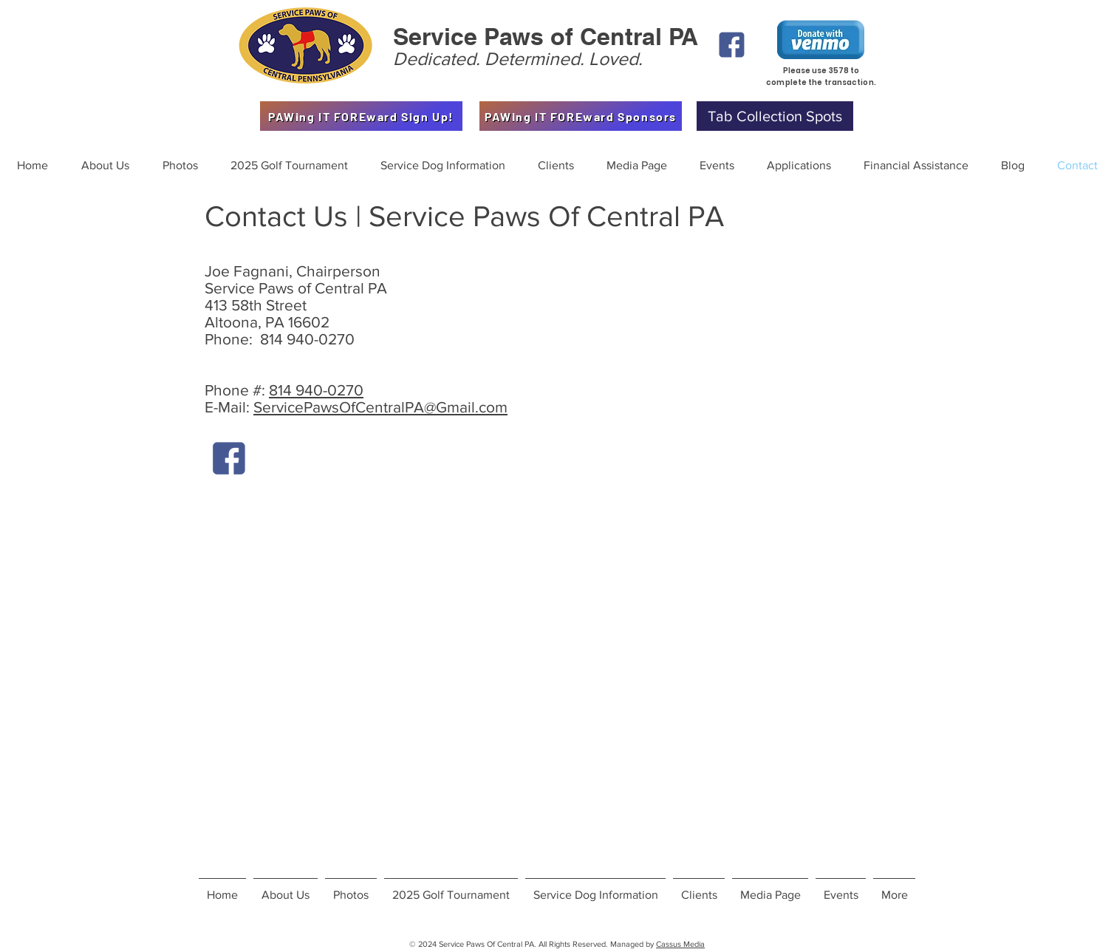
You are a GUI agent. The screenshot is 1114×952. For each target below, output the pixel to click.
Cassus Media (680, 943)
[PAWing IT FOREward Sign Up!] (361, 116)
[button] (180, 165)
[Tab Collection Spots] (775, 116)
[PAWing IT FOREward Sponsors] (580, 116)
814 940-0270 (316, 389)
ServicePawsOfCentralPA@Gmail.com (380, 406)
